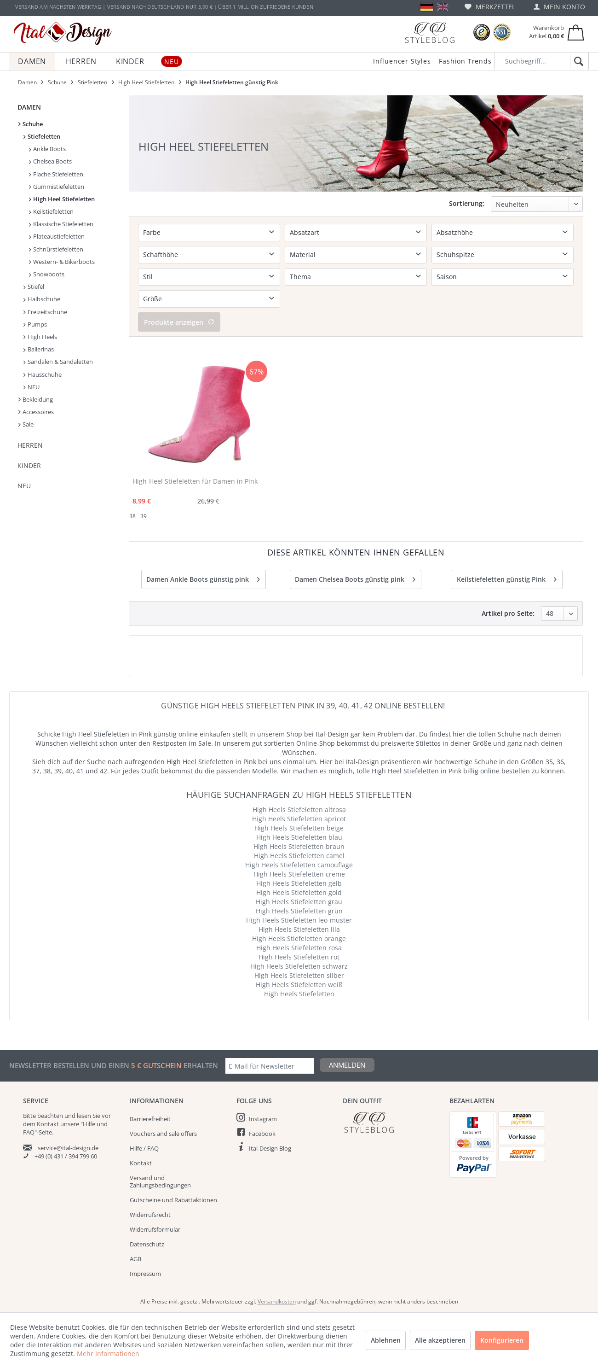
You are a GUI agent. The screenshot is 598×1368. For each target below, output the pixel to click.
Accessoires (36, 412)
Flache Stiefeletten (56, 174)
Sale (26, 424)
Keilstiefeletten (51, 211)
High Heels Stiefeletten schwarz (299, 966)
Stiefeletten (41, 136)
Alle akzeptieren (440, 1340)
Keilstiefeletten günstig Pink (507, 578)
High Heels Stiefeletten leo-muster (299, 920)
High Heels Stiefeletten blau (299, 837)
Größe (152, 298)
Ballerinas (38, 349)
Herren (30, 445)
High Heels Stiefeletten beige (299, 828)
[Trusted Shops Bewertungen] (481, 32)
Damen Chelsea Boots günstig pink (355, 578)
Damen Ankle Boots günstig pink (203, 578)
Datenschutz (147, 1244)
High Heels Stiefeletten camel (299, 855)
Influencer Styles (402, 61)
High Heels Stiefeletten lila (299, 929)
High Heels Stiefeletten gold (299, 892)
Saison (447, 276)
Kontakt (141, 1163)
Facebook (262, 1133)
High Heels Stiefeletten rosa (299, 947)
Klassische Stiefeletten (61, 224)
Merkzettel (490, 6)
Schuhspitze (455, 254)
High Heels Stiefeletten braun (299, 846)
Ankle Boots (47, 149)
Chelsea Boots (50, 161)
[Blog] (429, 32)
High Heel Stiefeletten (62, 199)
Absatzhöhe (455, 232)
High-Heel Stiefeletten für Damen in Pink (195, 481)
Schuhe (30, 124)
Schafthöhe (160, 254)
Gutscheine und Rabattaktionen (173, 1200)
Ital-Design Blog (270, 1148)
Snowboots (46, 274)
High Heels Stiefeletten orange (299, 938)
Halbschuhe (41, 299)
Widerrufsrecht (150, 1214)
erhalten (200, 1065)
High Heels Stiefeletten (299, 993)
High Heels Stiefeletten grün (299, 910)
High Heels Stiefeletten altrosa (299, 809)
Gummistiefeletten (56, 186)
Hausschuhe (42, 374)
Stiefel (33, 286)
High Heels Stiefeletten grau (299, 901)
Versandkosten (277, 1301)
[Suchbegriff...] (541, 61)
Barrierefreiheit (150, 1119)
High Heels (40, 337)
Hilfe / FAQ (144, 1148)
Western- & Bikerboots (62, 261)
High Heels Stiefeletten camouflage (299, 864)
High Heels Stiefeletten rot (299, 957)
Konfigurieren (501, 1340)
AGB (135, 1259)
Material (303, 254)
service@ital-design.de (68, 1148)
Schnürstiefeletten (56, 249)
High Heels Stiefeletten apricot (299, 818)
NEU (31, 387)
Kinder (29, 465)
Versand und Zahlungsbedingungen (160, 1181)
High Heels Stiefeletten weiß (299, 984)
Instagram (263, 1119)
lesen (84, 1115)
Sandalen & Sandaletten (58, 361)
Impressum (145, 1273)
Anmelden (347, 1065)
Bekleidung (35, 399)
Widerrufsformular (155, 1229)
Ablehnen (386, 1340)
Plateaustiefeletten (57, 236)
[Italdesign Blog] (391, 1122)
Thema (300, 276)
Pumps (35, 324)
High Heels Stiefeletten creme (299, 874)
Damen (29, 107)
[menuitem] (490, 6)
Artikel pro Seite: (508, 613)
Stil (148, 276)
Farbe (152, 232)
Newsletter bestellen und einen (70, 1065)
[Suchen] (577, 61)
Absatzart (304, 232)
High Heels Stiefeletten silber (299, 975)
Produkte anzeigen (179, 322)
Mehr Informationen (108, 1353)
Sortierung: (466, 203)
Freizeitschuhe (45, 312)
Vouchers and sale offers (163, 1133)
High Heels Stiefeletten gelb (299, 883)
